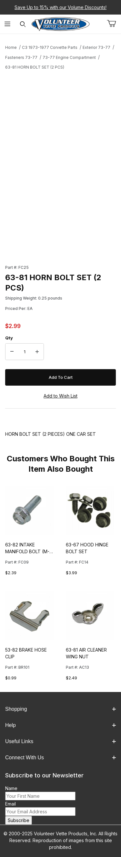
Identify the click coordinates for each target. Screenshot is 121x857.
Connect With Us (60, 757)
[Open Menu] (7, 24)
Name (11, 788)
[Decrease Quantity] (11, 352)
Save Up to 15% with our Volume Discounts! (60, 7)
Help (60, 725)
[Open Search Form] (22, 24)
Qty (9, 337)
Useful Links (60, 741)
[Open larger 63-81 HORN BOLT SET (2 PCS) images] (60, 130)
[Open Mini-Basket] (114, 23)
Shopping (60, 709)
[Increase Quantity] (37, 352)
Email (10, 804)
